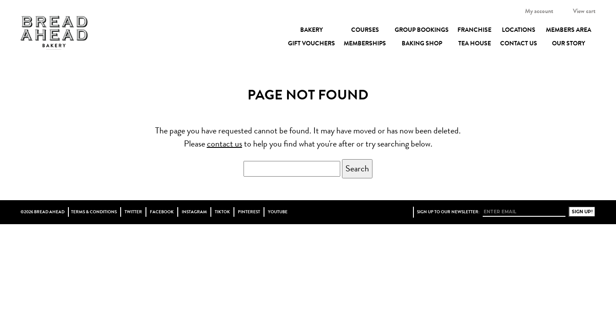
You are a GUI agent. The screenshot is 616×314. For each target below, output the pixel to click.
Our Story (568, 43)
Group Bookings (422, 29)
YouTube (278, 212)
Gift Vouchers (311, 43)
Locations (518, 29)
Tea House (474, 43)
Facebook (162, 212)
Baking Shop (422, 43)
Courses (365, 29)
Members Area (568, 29)
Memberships (365, 43)
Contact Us (518, 43)
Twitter (133, 212)
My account (539, 11)
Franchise (474, 29)
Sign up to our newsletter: (448, 212)
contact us (224, 143)
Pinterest (249, 212)
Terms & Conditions (94, 212)
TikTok (222, 212)
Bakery (311, 29)
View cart (584, 11)
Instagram (194, 212)
